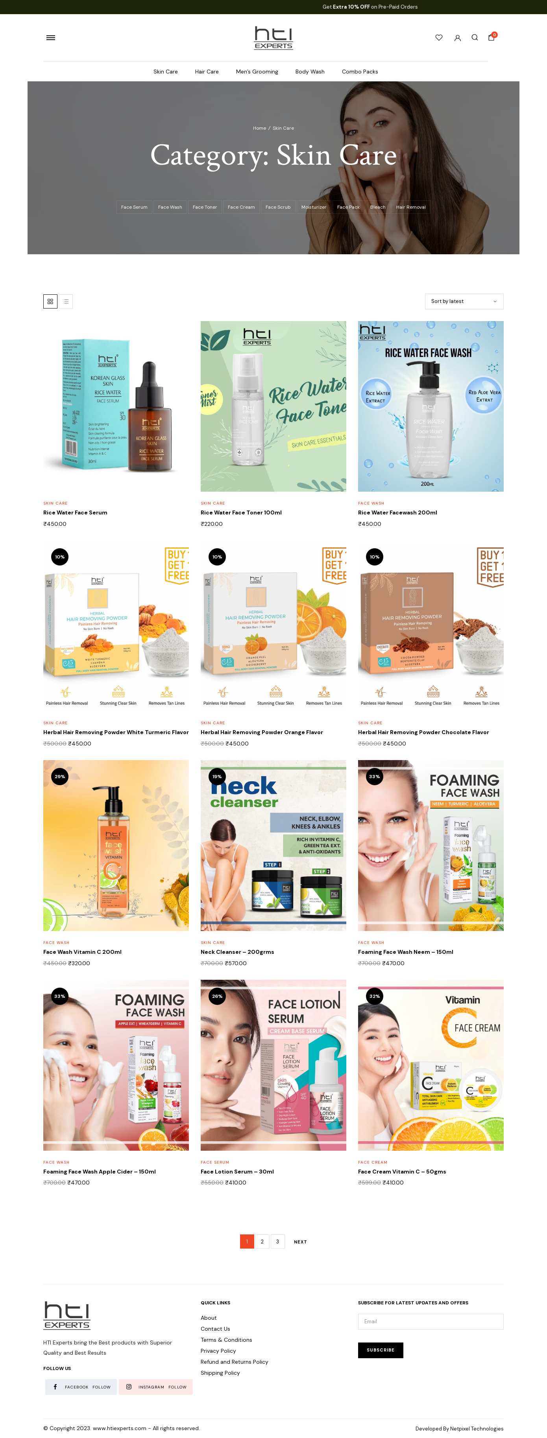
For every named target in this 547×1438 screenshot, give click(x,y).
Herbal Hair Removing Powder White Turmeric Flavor (116, 732)
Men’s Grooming (257, 71)
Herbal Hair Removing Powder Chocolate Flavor (423, 732)
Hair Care (207, 71)
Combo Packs (360, 71)
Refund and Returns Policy (234, 1361)
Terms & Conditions (226, 1339)
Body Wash (310, 71)
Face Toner (205, 207)
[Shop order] (464, 301)
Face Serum (134, 207)
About (209, 1317)
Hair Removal (411, 207)
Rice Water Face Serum (75, 512)
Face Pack (348, 207)
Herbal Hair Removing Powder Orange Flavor (262, 732)
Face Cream (241, 207)
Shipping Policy (220, 1372)
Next (300, 1242)
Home (259, 128)
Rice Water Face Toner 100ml (241, 512)
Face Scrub (278, 207)
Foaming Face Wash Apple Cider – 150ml (99, 1171)
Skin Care (165, 71)
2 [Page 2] (262, 1241)
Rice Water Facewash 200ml (397, 512)
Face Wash (170, 207)
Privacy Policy (218, 1350)
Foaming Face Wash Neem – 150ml (405, 951)
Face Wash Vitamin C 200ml (82, 951)
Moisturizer (314, 207)
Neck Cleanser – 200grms (237, 951)
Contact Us (215, 1328)
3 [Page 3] (277, 1241)
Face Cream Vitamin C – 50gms (402, 1171)
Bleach (378, 207)
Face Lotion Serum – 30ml (237, 1171)
